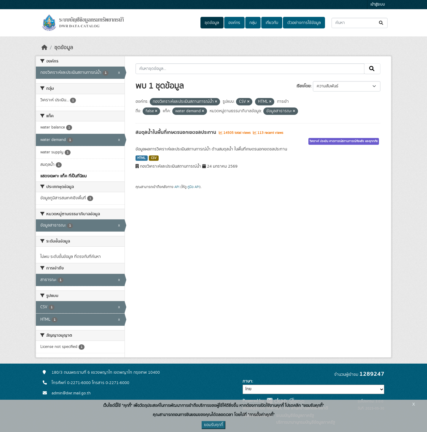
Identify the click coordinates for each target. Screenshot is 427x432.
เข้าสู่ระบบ (377, 4)
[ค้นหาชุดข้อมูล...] (360, 23)
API (176, 186)
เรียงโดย (303, 86)
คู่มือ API (193, 186)
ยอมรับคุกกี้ (213, 425)
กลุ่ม (252, 23)
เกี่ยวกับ (272, 23)
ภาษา (247, 381)
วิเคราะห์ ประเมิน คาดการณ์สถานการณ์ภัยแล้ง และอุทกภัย (344, 141)
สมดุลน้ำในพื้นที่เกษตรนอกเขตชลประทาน (176, 132)
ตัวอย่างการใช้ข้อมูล (304, 23)
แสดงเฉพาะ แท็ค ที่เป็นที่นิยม (63, 176)
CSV (154, 158)
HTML (141, 158)
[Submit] (381, 23)
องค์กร (234, 23)
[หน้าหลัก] (44, 48)
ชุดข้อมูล (212, 23)
